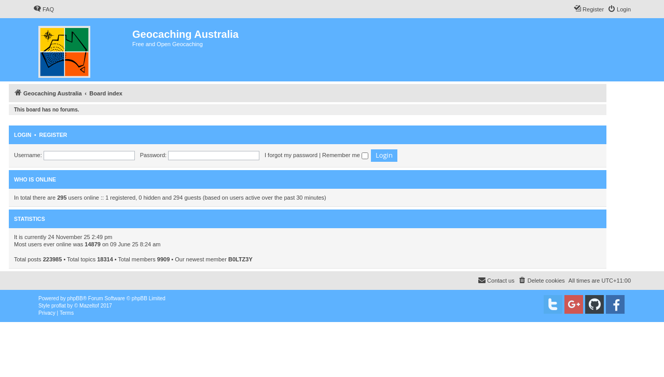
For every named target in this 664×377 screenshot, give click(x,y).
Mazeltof (89, 306)
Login (22, 135)
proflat (58, 306)
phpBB (75, 298)
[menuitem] (43, 9)
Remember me (345, 155)
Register (53, 135)
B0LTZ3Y (240, 259)
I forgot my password (291, 155)
